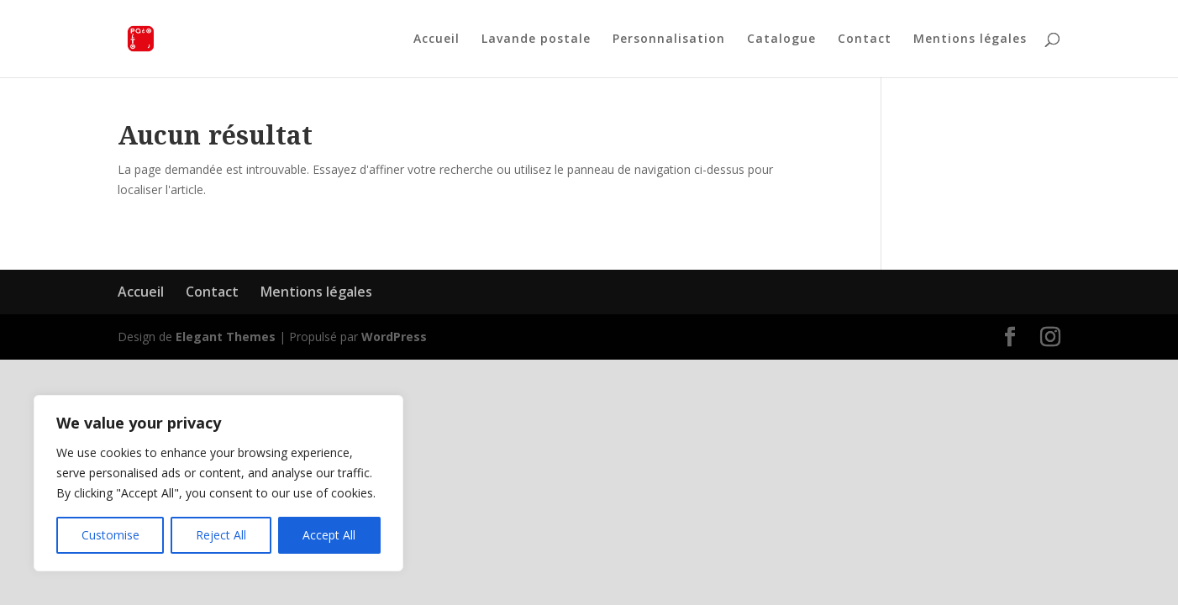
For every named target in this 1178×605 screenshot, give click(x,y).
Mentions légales (970, 39)
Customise (110, 535)
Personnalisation (669, 39)
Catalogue (781, 39)
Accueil (436, 39)
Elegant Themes (226, 337)
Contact (864, 39)
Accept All (328, 535)
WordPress (394, 337)
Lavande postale (536, 39)
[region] (218, 483)
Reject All (221, 535)
